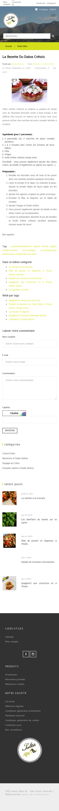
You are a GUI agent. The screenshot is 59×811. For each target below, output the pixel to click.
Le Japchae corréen (18, 289)
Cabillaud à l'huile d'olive (21, 319)
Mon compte (11, 641)
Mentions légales (14, 706)
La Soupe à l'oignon (19, 311)
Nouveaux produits (15, 679)
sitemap (9, 636)
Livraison (10, 701)
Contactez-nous (13, 725)
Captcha (6, 407)
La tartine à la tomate (21, 266)
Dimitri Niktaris (17, 64)
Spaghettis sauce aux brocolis (24, 300)
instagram (51, 3)
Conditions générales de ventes (22, 720)
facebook (40, 3)
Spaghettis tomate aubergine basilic (28, 315)
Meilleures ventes (15, 684)
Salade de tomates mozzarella (25, 278)
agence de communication (35, 794)
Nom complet (8, 336)
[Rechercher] (27, 36)
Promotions (11, 674)
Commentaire (8, 373)
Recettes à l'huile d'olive (43, 64)
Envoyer (10, 430)
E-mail (5, 355)
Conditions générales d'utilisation (23, 710)
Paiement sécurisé (15, 715)
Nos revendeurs (13, 729)
